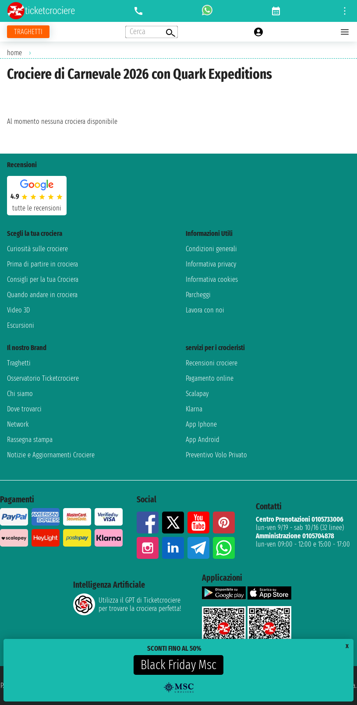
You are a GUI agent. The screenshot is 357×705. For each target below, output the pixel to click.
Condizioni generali (211, 249)
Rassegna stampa (30, 439)
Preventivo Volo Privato (216, 455)
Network (18, 424)
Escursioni (20, 325)
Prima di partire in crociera (42, 264)
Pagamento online (209, 378)
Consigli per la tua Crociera (42, 279)
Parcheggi (198, 295)
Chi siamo (20, 393)
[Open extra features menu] (151, 32)
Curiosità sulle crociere (37, 249)
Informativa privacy (211, 264)
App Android (202, 439)
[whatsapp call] (207, 11)
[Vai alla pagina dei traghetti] (28, 31)
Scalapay (197, 393)
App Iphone (201, 424)
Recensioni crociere (211, 363)
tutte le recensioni (36, 208)
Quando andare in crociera (42, 295)
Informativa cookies (212, 279)
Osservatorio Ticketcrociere (43, 378)
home (14, 53)
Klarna (194, 409)
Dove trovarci (24, 409)
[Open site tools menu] (344, 11)
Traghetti (19, 363)
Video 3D (18, 310)
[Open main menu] (344, 32)
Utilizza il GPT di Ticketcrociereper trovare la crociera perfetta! (127, 604)
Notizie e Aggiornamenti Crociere (51, 455)
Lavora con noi (205, 310)
